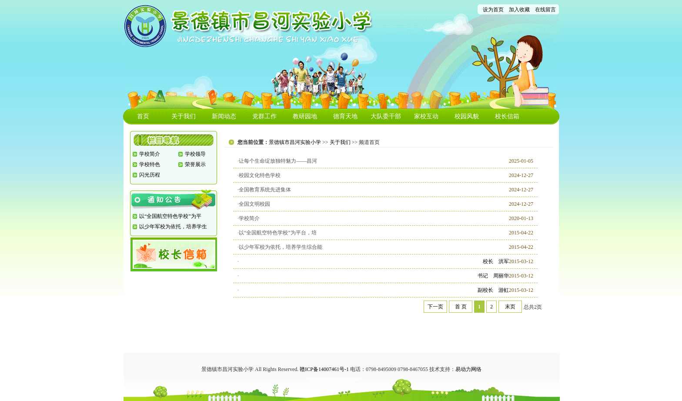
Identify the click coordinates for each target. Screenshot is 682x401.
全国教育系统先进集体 (265, 190)
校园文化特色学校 (260, 175)
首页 (143, 116)
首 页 (461, 307)
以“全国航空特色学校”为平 (170, 216)
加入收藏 (519, 10)
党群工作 (264, 116)
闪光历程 (149, 175)
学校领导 (195, 154)
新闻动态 (224, 116)
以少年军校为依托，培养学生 (173, 227)
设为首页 (493, 10)
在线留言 (545, 10)
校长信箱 (507, 116)
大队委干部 (386, 116)
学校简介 (149, 154)
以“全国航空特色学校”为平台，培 (278, 233)
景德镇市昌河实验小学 (295, 142)
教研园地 (305, 116)
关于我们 (183, 116)
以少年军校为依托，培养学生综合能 (280, 247)
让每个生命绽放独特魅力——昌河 (278, 161)
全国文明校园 (254, 204)
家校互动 (426, 116)
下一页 (435, 307)
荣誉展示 (195, 164)
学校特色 (149, 164)
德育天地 (345, 116)
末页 (510, 307)
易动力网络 (468, 369)
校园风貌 (467, 116)
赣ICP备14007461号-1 (324, 369)
